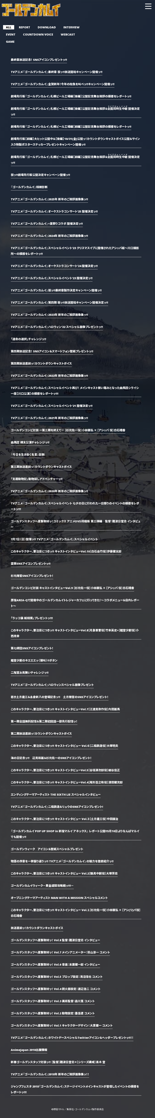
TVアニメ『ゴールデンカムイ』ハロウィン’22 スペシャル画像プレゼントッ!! (57, 327)
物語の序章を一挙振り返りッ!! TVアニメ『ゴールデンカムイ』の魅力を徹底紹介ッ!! (62, 861)
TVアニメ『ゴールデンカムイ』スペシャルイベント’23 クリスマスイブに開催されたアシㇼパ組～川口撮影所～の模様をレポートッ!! (75, 251)
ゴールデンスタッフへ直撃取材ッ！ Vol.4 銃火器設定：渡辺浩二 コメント (55, 989)
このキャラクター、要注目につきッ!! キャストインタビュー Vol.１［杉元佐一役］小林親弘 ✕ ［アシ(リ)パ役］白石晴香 (76, 913)
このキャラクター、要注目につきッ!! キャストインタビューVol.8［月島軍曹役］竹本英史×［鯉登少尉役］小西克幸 (75, 633)
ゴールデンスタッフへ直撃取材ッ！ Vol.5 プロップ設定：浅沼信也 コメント (57, 976)
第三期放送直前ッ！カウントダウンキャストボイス (41, 466)
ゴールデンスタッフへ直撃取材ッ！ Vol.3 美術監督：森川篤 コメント (53, 1001)
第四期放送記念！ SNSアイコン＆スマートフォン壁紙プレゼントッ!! (52, 351)
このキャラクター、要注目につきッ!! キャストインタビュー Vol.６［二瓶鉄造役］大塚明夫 (64, 745)
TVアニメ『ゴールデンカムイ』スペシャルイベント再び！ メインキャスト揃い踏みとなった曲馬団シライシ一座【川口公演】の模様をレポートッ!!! (75, 391)
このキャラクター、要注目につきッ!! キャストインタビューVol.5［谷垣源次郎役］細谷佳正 (65, 770)
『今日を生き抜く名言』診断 (28, 454)
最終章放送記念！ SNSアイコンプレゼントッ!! (39, 59)
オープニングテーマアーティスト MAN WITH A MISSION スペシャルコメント (59, 897)
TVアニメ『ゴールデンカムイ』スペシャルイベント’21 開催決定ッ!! (51, 405)
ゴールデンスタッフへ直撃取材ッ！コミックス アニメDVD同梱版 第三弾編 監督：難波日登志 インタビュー (75, 524)
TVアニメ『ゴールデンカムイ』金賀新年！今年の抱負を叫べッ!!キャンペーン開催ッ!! (62, 84)
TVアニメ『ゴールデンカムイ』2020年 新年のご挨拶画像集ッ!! (49, 491)
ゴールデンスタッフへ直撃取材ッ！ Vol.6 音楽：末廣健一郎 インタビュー (55, 964)
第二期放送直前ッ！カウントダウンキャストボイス (41, 733)
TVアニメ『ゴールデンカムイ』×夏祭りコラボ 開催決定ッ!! (47, 223)
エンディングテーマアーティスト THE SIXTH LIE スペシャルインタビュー (56, 794)
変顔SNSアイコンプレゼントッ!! (30, 563)
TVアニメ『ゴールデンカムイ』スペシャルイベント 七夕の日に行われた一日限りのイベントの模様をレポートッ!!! (75, 506)
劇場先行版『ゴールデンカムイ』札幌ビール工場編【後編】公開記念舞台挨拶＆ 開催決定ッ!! (75, 110)
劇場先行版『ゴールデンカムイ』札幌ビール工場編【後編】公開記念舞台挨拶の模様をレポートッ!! (71, 96)
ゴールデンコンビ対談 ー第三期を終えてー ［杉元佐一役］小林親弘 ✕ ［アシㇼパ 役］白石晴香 (68, 430)
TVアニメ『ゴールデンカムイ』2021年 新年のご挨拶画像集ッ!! (49, 418)
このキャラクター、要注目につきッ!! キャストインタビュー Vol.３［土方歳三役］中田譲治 (64, 819)
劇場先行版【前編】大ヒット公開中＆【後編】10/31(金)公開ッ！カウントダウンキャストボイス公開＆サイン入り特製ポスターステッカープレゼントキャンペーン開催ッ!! (75, 141)
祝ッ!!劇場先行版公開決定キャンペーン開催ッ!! (40, 174)
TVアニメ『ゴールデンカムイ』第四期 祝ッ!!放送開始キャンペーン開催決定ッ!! (59, 302)
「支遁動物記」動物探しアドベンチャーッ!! (37, 479)
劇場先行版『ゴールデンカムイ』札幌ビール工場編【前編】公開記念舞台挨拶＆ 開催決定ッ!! (75, 159)
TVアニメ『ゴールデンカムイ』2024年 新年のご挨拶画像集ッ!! (49, 235)
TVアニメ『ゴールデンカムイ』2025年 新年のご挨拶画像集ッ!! (49, 199)
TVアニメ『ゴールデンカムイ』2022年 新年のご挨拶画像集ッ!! (49, 375)
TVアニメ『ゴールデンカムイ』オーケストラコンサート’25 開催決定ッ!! (54, 211)
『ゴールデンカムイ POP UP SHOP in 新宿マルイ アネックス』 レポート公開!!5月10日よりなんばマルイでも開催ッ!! (75, 834)
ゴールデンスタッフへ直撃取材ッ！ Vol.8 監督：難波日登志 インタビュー (55, 940)
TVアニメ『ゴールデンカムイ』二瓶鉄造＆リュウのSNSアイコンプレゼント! (57, 806)
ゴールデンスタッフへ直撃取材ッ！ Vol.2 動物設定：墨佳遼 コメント (53, 1013)
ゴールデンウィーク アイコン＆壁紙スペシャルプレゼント (47, 849)
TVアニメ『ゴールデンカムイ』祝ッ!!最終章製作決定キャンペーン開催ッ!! (56, 290)
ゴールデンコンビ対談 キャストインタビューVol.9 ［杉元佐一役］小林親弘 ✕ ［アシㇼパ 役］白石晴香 (72, 588)
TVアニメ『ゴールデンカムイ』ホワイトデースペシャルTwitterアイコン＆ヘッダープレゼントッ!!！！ (72, 1037)
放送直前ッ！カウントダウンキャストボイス (37, 928)
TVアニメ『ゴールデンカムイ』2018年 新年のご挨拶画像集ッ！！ (50, 1074)
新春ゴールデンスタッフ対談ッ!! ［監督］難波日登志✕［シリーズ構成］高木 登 (58, 1062)
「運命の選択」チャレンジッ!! (28, 339)
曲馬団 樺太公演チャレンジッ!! (30, 442)
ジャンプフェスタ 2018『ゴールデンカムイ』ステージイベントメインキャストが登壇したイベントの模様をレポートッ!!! (75, 1089)
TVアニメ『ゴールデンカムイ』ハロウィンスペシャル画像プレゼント (52, 684)
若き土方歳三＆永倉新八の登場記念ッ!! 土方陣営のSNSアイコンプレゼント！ (59, 697)
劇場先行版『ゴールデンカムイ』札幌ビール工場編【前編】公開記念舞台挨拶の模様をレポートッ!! (71, 126)
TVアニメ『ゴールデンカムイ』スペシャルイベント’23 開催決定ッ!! (51, 278)
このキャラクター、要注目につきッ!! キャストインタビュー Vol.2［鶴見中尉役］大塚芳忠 (64, 873)
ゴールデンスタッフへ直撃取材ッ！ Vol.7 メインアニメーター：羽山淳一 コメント (60, 952)
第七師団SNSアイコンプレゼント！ (32, 648)
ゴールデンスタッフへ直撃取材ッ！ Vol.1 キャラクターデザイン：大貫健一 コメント (62, 1025)
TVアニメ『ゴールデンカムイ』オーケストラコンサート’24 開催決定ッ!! (54, 266)
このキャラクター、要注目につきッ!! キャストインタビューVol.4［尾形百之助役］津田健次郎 (67, 782)
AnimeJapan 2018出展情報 (29, 1050)
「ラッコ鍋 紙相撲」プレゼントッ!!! (32, 618)
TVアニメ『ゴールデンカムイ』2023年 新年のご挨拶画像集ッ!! (49, 314)
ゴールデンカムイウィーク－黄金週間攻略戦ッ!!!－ (42, 885)
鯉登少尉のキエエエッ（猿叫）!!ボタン (34, 660)
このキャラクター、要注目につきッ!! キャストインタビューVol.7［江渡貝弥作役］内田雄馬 (65, 709)
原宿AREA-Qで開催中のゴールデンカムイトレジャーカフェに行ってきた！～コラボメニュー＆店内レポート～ (75, 603)
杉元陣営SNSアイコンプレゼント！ (32, 575)
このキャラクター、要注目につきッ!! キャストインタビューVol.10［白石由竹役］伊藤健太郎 (66, 551)
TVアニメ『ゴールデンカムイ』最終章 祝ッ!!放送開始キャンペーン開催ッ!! (56, 72)
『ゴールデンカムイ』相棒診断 (29, 187)
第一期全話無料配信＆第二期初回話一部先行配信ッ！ (44, 721)
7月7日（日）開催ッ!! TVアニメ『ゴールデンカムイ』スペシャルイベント (54, 539)
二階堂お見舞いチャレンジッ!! (29, 672)
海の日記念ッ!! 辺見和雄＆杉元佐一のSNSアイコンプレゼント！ (51, 758)
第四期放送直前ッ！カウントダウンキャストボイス (41, 363)
